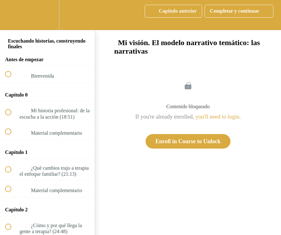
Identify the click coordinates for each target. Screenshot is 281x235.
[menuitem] (47, 15)
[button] (11, 15)
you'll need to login (217, 117)
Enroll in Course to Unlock (188, 141)
